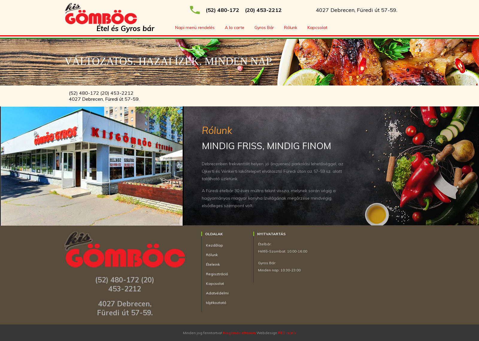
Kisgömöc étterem (239, 333)
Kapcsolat (317, 27)
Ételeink (213, 264)
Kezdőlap (214, 245)
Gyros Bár (264, 27)
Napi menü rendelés (195, 27)
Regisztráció (217, 274)
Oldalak (214, 234)
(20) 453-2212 (263, 10)
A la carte (234, 27)
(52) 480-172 (222, 10)
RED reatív (287, 333)
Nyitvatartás (271, 234)
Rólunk (290, 27)
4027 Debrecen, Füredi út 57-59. (356, 10)
